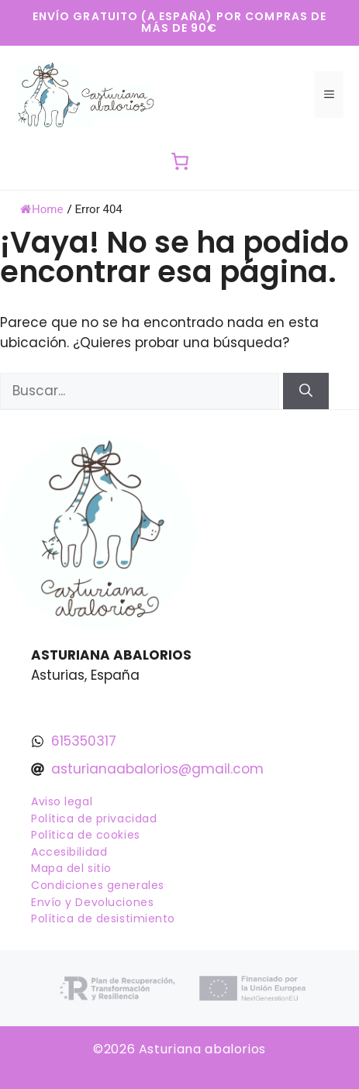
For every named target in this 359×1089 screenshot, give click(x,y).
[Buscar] (306, 391)
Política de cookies (85, 835)
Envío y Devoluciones (92, 902)
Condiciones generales (97, 885)
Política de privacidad (94, 818)
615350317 (83, 741)
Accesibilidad (69, 852)
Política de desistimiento (103, 918)
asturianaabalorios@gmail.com (157, 769)
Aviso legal (61, 801)
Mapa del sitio (71, 868)
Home (41, 209)
